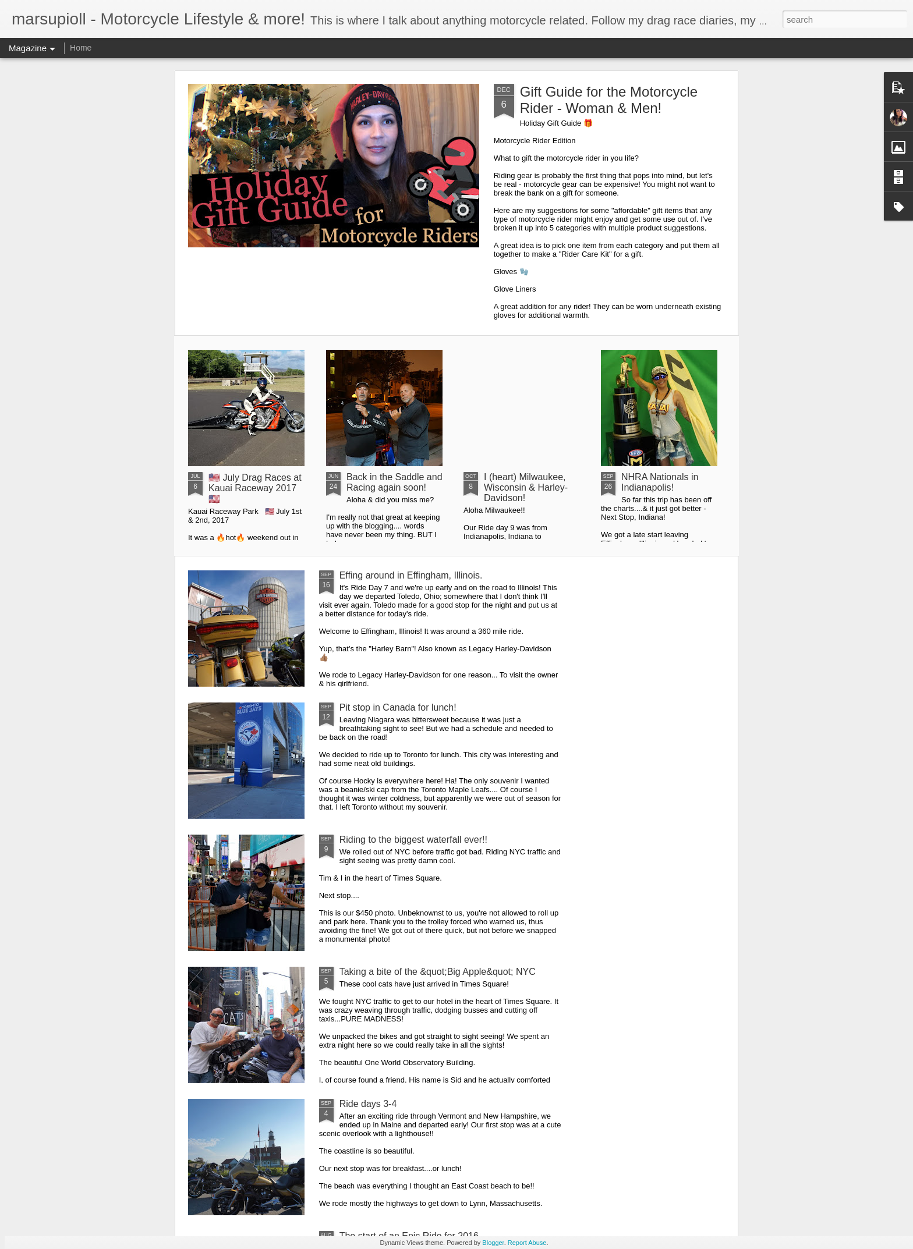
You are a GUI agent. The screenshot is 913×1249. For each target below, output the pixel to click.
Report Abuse (527, 1242)
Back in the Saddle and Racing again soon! (394, 482)
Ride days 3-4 (368, 1104)
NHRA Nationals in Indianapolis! (660, 482)
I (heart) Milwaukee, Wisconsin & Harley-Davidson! (526, 487)
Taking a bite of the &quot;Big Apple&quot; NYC (437, 972)
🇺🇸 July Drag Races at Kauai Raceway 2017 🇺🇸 (255, 488)
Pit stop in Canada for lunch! (397, 707)
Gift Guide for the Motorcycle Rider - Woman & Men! (609, 100)
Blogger (493, 1242)
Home (80, 47)
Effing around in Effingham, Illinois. (411, 575)
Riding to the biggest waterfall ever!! (413, 840)
